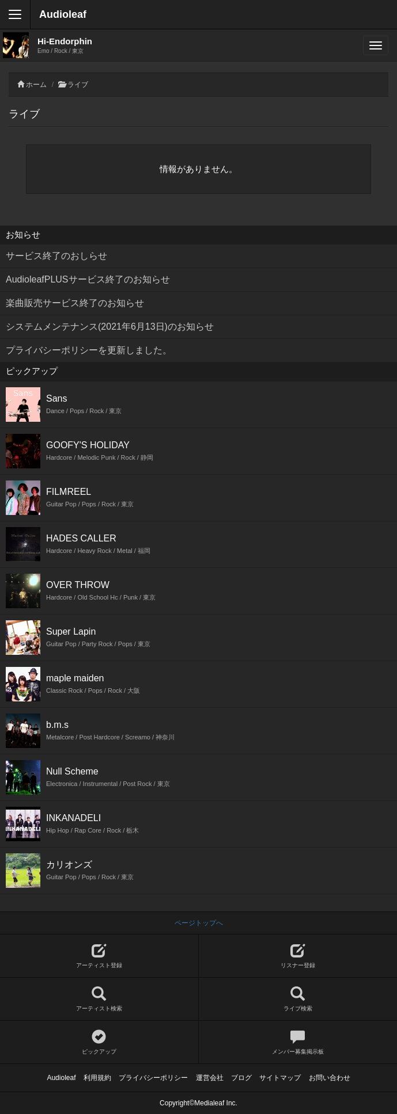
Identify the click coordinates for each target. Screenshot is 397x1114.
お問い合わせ (329, 1078)
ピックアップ (99, 1042)
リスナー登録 (298, 956)
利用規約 (97, 1078)
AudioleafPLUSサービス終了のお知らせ (88, 279)
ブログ (241, 1078)
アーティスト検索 (99, 999)
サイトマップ (280, 1078)
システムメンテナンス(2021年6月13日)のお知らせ (110, 326)
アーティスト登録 (99, 956)
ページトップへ (199, 923)
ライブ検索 (298, 999)
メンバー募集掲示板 (298, 1042)
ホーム (36, 85)
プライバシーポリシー (153, 1078)
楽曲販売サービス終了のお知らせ (75, 303)
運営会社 (210, 1078)
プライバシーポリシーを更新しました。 (89, 350)
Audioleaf (62, 14)
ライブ (77, 85)
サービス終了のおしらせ (56, 256)
